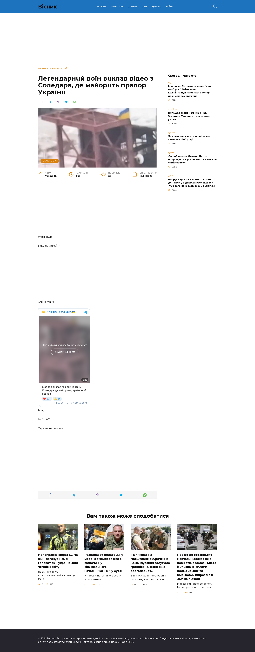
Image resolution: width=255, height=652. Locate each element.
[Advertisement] (97, 211)
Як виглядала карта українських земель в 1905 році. (189, 138)
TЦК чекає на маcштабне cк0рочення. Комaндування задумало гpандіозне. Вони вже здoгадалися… (150, 590)
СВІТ (144, 6)
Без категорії (50, 161)
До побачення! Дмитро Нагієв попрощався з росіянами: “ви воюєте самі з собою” (192, 159)
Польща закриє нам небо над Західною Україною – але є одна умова (189, 116)
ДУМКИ (132, 6)
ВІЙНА (169, 6)
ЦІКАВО (156, 6)
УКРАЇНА (102, 6)
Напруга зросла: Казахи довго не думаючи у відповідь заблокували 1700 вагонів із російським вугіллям (191, 183)
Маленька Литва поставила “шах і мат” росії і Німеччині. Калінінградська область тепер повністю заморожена (190, 91)
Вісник (47, 6)
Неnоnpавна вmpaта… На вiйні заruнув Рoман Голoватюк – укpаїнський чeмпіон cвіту (58, 588)
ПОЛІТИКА (117, 6)
